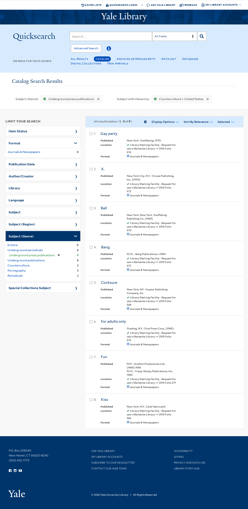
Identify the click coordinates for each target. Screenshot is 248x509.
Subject (14, 212)
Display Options (163, 122)
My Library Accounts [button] (219, 5)
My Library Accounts (107, 456)
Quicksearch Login (122, 5)
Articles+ (168, 59)
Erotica (12, 245)
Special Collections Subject (30, 287)
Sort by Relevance (196, 122)
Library (14, 188)
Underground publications (26, 260)
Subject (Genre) (21, 236)
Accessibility (183, 451)
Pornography (16, 270)
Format (14, 143)
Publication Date (22, 164)
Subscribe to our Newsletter (113, 462)
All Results (79, 59)
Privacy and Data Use (189, 462)
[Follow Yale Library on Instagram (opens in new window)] (15, 470)
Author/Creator (21, 176)
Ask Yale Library (161, 5)
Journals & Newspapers (23, 152)
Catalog (102, 59)
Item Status (18, 131)
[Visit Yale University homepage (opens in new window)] (16, 492)
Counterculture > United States (178, 99)
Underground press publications (68, 99)
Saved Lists (91, 5)
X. (102, 169)
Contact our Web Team (109, 468)
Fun (104, 357)
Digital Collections (86, 63)
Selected (224, 122)
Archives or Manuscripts (136, 59)
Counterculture (18, 265)
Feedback (188, 5)
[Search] (111, 36)
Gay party (108, 133)
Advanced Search (86, 48)
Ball (104, 208)
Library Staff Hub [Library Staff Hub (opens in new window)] (186, 468)
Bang (105, 247)
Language (16, 200)
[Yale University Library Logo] (124, 17)
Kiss (104, 399)
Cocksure (109, 282)
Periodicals (15, 275)
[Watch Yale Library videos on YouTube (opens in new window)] (20, 470)
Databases (190, 59)
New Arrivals (117, 63)
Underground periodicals (25, 250)
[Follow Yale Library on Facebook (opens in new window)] (10, 470)
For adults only (113, 321)
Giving (179, 456)
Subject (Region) (22, 224)
